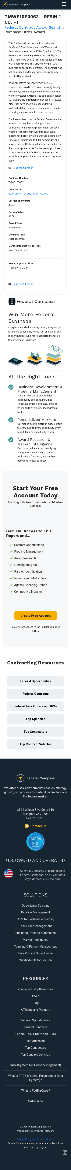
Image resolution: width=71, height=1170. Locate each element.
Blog (36, 1003)
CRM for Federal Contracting (35, 919)
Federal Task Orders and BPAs (36, 706)
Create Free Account (35, 616)
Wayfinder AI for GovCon (35, 960)
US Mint (24, 267)
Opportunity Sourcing (35, 905)
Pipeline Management (35, 912)
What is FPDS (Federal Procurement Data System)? (35, 1078)
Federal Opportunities (35, 681)
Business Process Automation (35, 933)
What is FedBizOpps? (35, 1090)
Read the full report (23, 167)
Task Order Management (35, 926)
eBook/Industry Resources (35, 989)
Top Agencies (35, 719)
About (35, 996)
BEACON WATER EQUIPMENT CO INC (28, 193)
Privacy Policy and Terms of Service (35, 1139)
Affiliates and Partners (35, 1010)
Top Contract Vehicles (35, 744)
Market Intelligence (35, 940)
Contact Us (38, 826)
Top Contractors (36, 732)
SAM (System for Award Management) (35, 1065)
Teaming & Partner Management (35, 946)
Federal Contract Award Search (33, 27)
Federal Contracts (36, 694)
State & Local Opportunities (35, 953)
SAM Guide (35, 1101)
